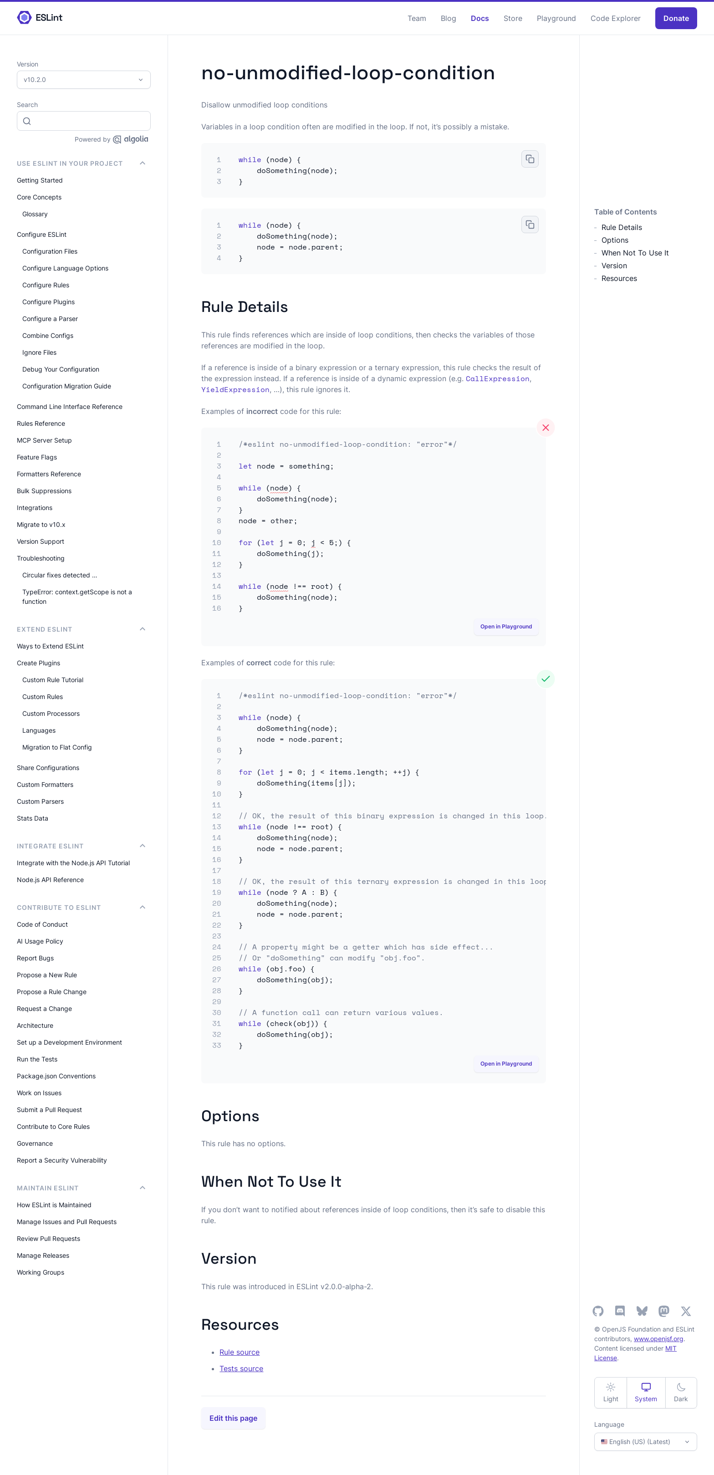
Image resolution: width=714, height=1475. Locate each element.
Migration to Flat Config (57, 747)
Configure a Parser (50, 318)
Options (615, 240)
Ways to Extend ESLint (50, 646)
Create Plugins (38, 663)
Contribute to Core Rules (53, 1126)
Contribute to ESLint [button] (81, 907)
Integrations (34, 507)
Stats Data (32, 818)
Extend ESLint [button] (81, 629)
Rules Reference (41, 423)
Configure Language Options (65, 268)
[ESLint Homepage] (39, 18)
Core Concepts (39, 197)
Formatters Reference (49, 474)
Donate (676, 18)
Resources (619, 278)
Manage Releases (43, 1255)
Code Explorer (616, 18)
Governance (35, 1143)
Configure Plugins (48, 302)
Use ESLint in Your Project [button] (81, 163)
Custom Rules (42, 696)
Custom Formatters (45, 784)
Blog (448, 18)
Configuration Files (49, 251)
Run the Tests (37, 1059)
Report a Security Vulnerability (62, 1160)
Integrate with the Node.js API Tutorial (73, 863)
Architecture (35, 1025)
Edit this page (233, 1418)
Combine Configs (47, 335)
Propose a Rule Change (52, 991)
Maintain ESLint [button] (81, 1188)
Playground (556, 18)
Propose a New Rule (47, 975)
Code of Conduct (42, 924)
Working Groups (40, 1272)
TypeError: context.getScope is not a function (77, 596)
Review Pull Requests (48, 1238)
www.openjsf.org (658, 1338)
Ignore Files (39, 352)
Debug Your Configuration (60, 369)
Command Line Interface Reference (69, 406)
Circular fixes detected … (59, 575)
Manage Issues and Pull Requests (67, 1221)
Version (614, 265)
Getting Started (40, 180)
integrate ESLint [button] (81, 846)
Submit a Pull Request (49, 1109)
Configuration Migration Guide (66, 386)
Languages (39, 730)
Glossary (35, 214)
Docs (480, 18)
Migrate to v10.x (41, 524)
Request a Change (44, 1008)
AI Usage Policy (40, 941)
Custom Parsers (40, 801)
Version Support (40, 541)
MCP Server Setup (44, 440)
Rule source (239, 1352)
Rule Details (622, 227)
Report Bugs (35, 958)
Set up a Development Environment (69, 1042)
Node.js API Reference (50, 879)
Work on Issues (39, 1093)
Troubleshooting (41, 558)
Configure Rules (45, 285)
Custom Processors (51, 713)
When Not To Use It (635, 252)
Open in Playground (506, 626)
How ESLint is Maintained (54, 1205)
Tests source (241, 1368)
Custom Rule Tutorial (52, 680)
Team (417, 18)
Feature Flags (37, 457)
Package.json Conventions (56, 1076)
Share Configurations (48, 767)
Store (513, 18)
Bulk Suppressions (44, 491)
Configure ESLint (41, 234)
